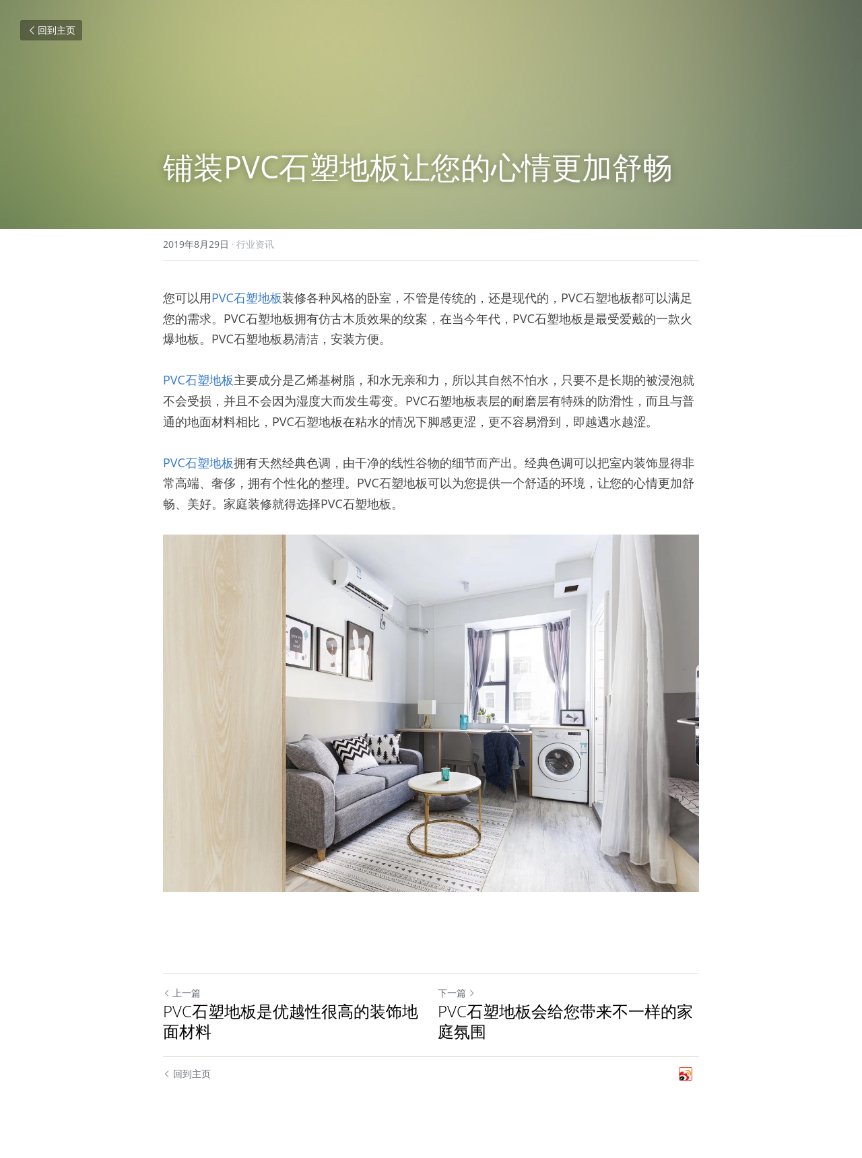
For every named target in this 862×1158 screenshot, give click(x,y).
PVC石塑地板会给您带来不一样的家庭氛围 (565, 1021)
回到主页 (51, 30)
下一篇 (456, 992)
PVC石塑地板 (246, 298)
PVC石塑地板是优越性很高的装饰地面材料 (290, 1021)
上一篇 (182, 992)
